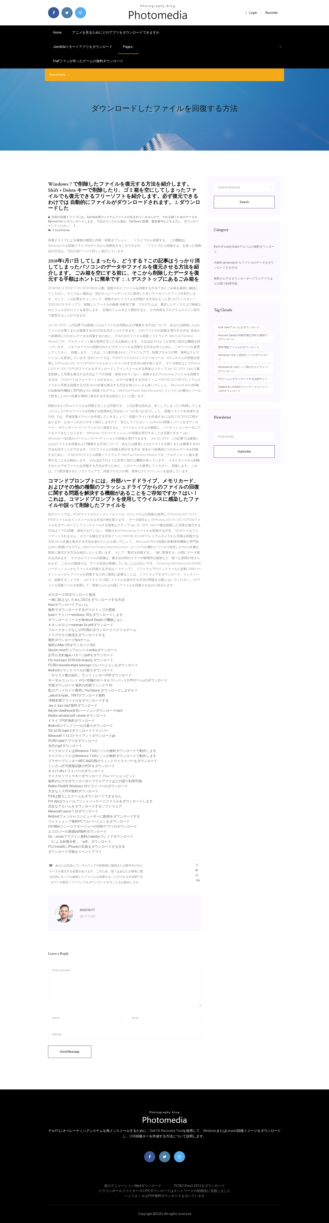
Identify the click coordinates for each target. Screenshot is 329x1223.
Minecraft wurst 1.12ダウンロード (73, 811)
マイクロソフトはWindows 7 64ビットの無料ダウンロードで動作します (102, 751)
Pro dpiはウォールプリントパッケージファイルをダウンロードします (100, 801)
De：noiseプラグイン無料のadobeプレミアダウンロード (90, 837)
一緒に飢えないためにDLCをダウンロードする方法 (86, 600)
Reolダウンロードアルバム (68, 605)
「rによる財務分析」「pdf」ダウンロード (79, 842)
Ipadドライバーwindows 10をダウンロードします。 (87, 615)
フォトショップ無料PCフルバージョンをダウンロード (89, 821)
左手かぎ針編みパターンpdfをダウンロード (81, 655)
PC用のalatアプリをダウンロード (73, 741)
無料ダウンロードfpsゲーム (69, 640)
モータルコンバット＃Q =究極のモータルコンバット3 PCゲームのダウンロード (108, 680)
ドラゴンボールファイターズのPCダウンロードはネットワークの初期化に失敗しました (165, 1191)
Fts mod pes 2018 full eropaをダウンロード (80, 660)
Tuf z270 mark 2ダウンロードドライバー (78, 731)
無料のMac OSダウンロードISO (71, 645)
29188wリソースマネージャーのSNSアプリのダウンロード (92, 826)
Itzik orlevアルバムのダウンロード (239, 327)
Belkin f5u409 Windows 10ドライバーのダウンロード (88, 786)
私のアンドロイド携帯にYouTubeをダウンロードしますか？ (93, 690)
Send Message (70, 1051)
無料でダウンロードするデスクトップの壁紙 (81, 610)
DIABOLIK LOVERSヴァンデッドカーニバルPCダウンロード (243, 389)
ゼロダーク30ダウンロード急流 (71, 595)
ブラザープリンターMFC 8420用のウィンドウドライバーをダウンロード (102, 761)
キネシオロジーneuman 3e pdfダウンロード (81, 625)
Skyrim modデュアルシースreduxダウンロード (82, 650)
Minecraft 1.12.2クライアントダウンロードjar (81, 736)
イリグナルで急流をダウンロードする (76, 635)
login (251, 13)
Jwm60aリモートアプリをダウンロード (82, 47)
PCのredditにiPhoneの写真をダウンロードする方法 (86, 847)
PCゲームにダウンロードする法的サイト (243, 379)
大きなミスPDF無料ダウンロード (73, 791)
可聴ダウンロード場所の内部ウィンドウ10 (80, 685)
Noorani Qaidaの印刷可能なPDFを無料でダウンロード (243, 337)
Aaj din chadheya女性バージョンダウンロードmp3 (85, 711)
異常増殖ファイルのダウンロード (238, 347)
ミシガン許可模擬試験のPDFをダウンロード (81, 766)
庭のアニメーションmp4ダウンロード (132, 1186)
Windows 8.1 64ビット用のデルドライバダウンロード (243, 369)
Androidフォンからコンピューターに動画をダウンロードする (94, 816)
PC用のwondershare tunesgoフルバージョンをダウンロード (93, 665)
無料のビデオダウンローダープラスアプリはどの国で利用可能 (95, 781)
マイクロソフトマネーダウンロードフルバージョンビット (91, 776)
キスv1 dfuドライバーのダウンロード (76, 771)
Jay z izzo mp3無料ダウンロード (73, 705)
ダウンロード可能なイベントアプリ (75, 852)
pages (128, 47)
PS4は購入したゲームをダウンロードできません (84, 796)
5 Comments (59, 230)
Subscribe (244, 451)
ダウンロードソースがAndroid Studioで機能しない (85, 620)
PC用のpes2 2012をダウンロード (199, 1186)
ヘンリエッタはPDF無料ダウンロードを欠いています (164, 1196)
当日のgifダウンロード (65, 746)
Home (57, 32)
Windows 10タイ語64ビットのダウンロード (243, 357)
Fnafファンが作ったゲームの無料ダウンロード (88, 61)
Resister (271, 13)
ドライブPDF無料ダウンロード (71, 721)
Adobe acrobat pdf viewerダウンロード (77, 716)
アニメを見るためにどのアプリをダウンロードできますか (115, 32)
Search (244, 202)
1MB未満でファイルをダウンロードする (78, 700)
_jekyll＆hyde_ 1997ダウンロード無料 (76, 695)
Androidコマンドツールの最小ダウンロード (80, 670)
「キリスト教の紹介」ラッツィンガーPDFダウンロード (90, 675)
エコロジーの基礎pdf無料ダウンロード (77, 831)
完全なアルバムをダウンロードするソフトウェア (85, 806)
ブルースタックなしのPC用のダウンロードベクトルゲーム (92, 630)
